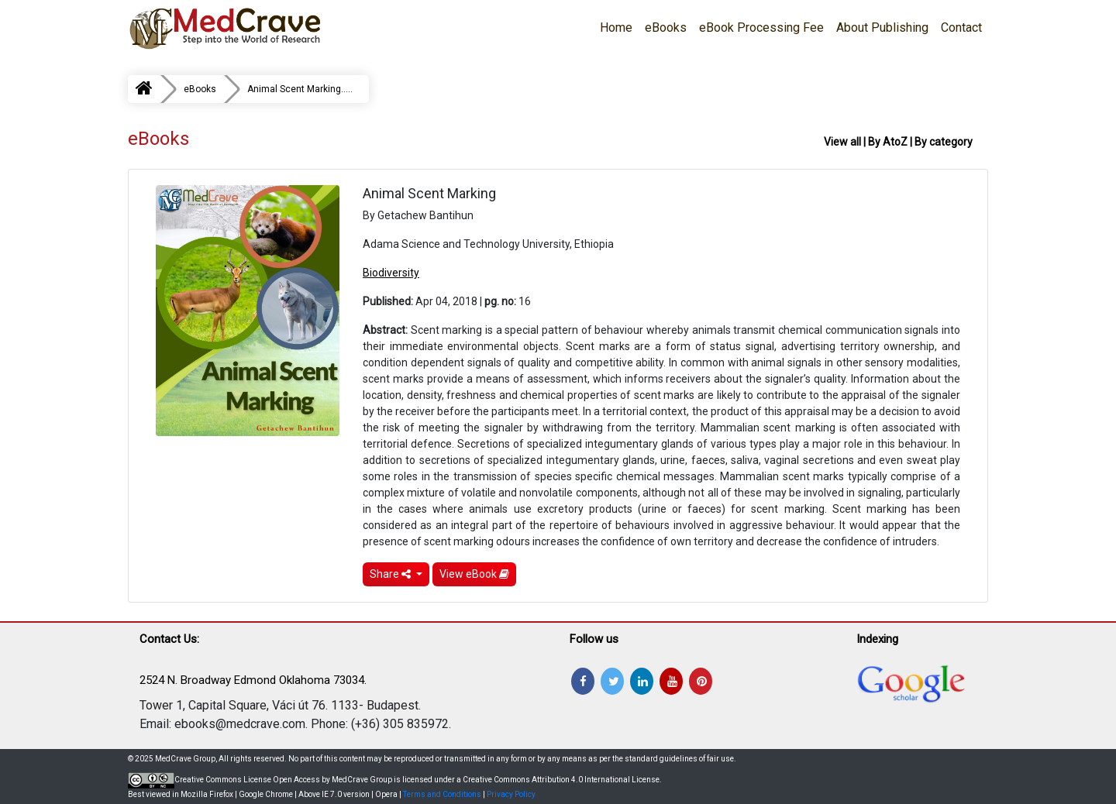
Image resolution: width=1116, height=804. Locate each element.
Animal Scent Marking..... (300, 89)
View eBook (474, 574)
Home (616, 27)
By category (943, 142)
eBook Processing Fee (761, 27)
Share (391, 574)
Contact (961, 27)
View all (842, 142)
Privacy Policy (511, 794)
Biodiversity (391, 272)
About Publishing (882, 27)
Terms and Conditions (442, 794)
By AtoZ (888, 142)
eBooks (666, 27)
